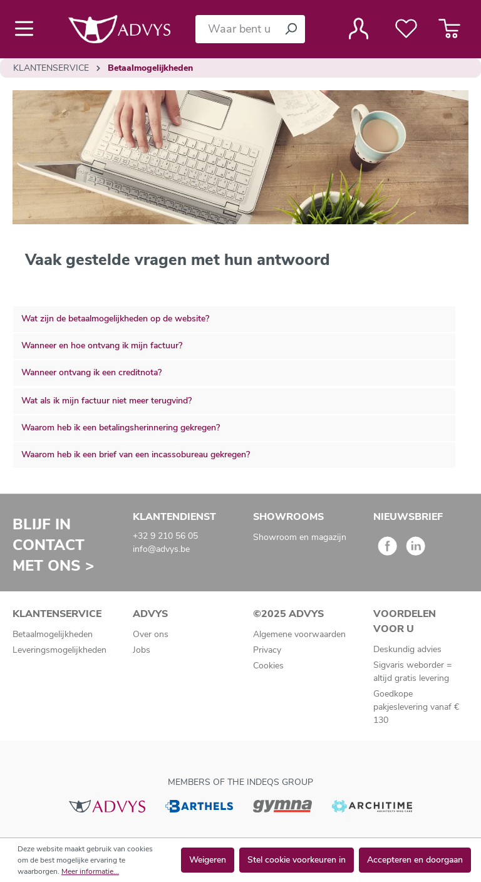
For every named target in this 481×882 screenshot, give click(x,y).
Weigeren (207, 860)
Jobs (141, 650)
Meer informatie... (90, 871)
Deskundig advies (407, 649)
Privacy (267, 650)
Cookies (268, 666)
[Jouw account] (358, 29)
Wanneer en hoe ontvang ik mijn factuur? (101, 345)
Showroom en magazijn (299, 537)
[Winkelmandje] (449, 29)
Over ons (150, 634)
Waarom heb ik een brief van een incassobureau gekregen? (135, 454)
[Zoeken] (290, 29)
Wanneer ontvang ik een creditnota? (91, 372)
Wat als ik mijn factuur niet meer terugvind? (106, 401)
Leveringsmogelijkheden (59, 650)
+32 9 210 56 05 (165, 536)
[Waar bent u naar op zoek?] (236, 29)
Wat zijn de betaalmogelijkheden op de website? (115, 318)
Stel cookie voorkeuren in (296, 860)
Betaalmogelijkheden (53, 634)
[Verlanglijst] (406, 29)
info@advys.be (161, 549)
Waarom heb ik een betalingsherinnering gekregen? (120, 427)
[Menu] (28, 29)
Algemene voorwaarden (299, 634)
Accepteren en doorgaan (415, 860)
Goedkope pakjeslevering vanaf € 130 (416, 707)
